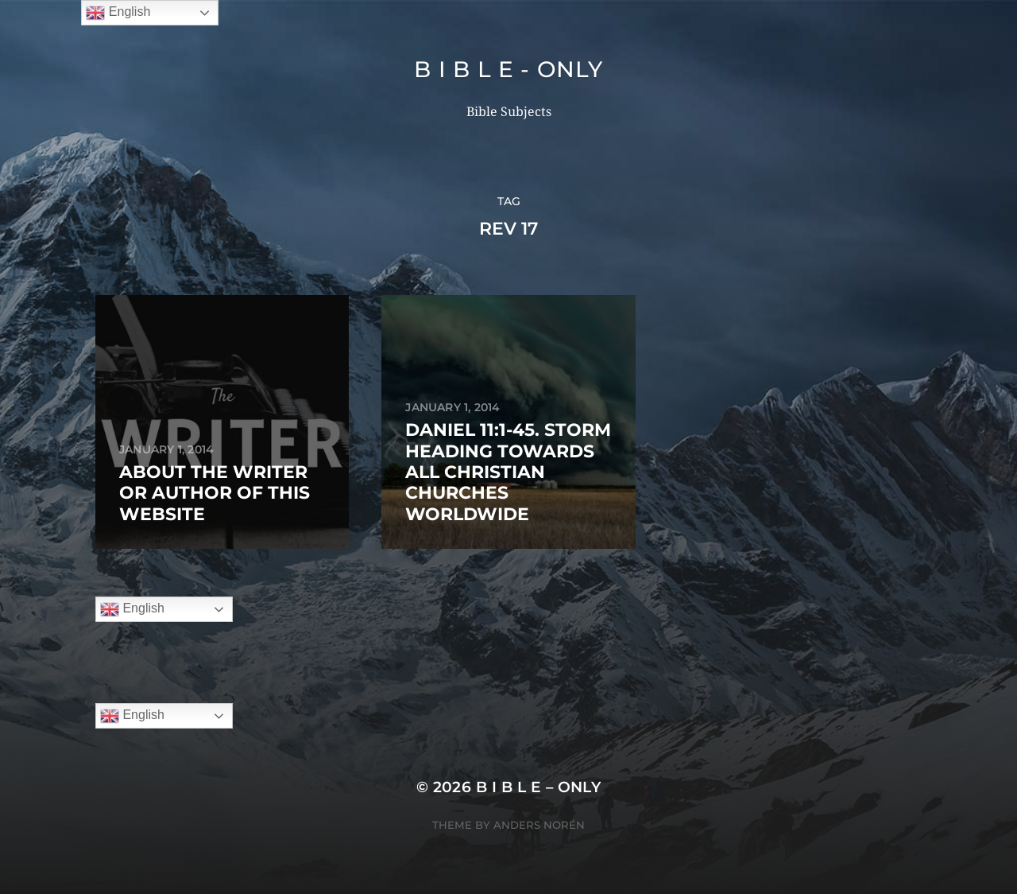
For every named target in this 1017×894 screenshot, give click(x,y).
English (132, 609)
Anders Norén (539, 824)
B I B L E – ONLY (538, 787)
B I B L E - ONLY (508, 69)
